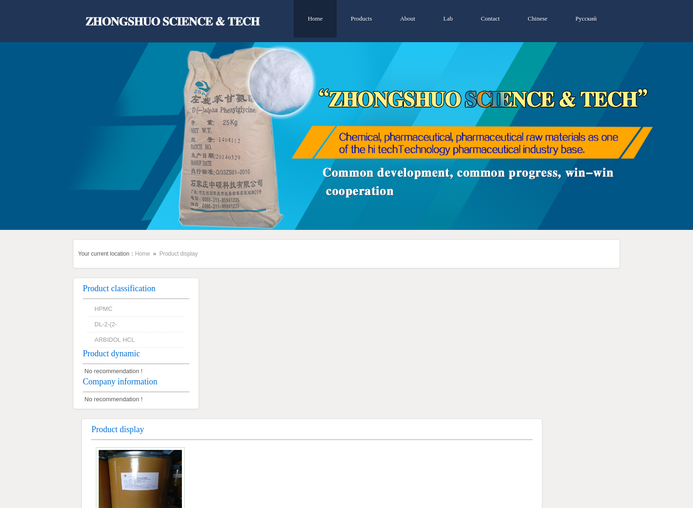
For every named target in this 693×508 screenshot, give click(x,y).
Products (361, 18)
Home (315, 18)
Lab (448, 18)
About (407, 18)
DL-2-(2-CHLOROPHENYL (272, 393)
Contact (490, 18)
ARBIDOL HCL (114, 339)
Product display (178, 253)
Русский (586, 18)
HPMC (103, 308)
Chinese (538, 18)
